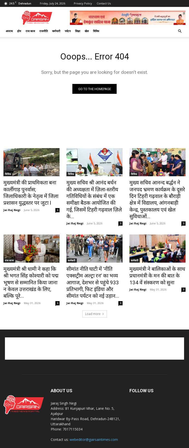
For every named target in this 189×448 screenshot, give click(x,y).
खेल (87, 31)
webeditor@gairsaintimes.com (94, 415)
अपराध (9, 31)
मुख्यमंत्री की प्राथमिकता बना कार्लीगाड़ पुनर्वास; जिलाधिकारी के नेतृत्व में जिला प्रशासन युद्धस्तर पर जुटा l (28, 191)
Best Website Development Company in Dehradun (136, 443)
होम (19, 31)
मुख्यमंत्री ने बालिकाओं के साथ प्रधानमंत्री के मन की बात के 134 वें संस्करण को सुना (155, 262)
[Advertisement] (94, 324)
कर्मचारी (56, 31)
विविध (96, 31)
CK (96, 443)
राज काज (30, 31)
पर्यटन (68, 31)
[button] (180, 31)
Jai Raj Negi (11, 206)
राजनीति (43, 31)
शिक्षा (77, 31)
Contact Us (104, 3)
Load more (94, 290)
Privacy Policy (83, 3)
